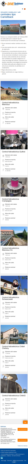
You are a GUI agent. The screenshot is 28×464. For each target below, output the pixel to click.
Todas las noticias (22, 446)
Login (14, 462)
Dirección (9, 460)
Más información (22, 429)
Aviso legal (3, 460)
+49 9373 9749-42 (16, 455)
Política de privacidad (18, 460)
